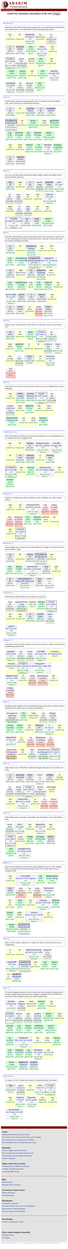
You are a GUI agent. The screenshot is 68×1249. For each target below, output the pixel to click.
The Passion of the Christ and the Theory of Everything (21, 1137)
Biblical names (7, 1182)
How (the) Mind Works (11, 1172)
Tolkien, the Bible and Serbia (13, 1169)
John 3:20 (6, 171)
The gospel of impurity (10, 1203)
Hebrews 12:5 (7, 863)
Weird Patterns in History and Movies (16, 1166)
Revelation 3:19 (8, 1076)
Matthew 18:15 (8, 23)
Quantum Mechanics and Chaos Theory (16, 1134)
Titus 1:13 (6, 764)
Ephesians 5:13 (8, 543)
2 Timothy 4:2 (7, 640)
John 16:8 (6, 382)
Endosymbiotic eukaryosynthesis (13, 1209)
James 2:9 (6, 939)
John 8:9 (6, 233)
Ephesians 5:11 (8, 494)
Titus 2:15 (6, 813)
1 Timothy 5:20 (8, 593)
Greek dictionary (8, 1195)
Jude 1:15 (6, 988)
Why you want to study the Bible (13, 1211)
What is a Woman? (8, 1158)
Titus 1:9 (6, 702)
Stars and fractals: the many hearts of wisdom (18, 1140)
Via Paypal (6, 1238)
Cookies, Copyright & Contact (12, 1222)
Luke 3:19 (6, 97)
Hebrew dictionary (8, 1193)
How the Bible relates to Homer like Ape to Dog (19, 1142)
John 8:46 (6, 321)
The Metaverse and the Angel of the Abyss (17, 1156)
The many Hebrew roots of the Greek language (18, 1206)
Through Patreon (8, 1235)
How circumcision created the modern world (17, 1153)
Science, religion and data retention (14, 1150)
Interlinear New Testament (11, 1185)
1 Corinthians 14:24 (10, 432)
